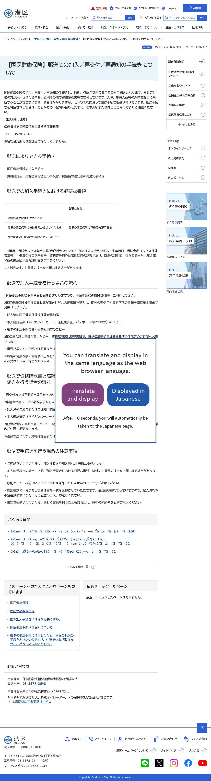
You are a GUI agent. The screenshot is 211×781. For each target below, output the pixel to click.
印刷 (148, 47)
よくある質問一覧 (77, 566)
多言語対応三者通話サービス (31, 701)
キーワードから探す (94, 17)
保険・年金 (52, 39)
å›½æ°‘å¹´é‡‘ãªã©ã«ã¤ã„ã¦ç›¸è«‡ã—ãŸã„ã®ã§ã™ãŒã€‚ (73, 531)
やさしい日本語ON (148, 8)
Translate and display (82, 394)
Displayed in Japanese (128, 394)
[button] (99, 8)
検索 (202, 17)
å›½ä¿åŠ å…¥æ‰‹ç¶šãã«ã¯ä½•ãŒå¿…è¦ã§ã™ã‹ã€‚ (63, 551)
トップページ (12, 39)
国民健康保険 (70, 39)
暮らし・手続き (32, 39)
